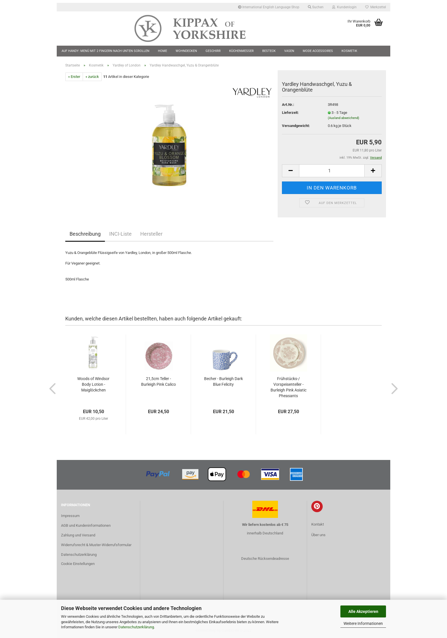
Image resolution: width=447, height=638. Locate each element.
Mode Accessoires (318, 51)
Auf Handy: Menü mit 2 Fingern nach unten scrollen (105, 51)
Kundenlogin (344, 7)
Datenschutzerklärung (136, 627)
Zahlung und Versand (78, 535)
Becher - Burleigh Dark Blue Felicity (223, 381)
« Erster (74, 76)
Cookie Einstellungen (78, 564)
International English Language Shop (268, 7)
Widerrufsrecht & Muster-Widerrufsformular (96, 545)
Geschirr (213, 51)
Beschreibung (85, 234)
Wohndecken (186, 51)
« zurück (92, 76)
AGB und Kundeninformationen (86, 525)
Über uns (318, 535)
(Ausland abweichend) (343, 118)
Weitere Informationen (363, 623)
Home (162, 51)
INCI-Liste (120, 234)
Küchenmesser (241, 51)
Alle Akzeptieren (363, 611)
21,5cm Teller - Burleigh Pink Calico (158, 381)
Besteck (269, 51)
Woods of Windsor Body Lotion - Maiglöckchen (93, 384)
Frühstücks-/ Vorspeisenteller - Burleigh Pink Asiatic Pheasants (288, 387)
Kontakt (317, 524)
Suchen (316, 7)
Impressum (70, 516)
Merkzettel (375, 7)
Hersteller (151, 234)
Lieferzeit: (290, 112)
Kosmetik (349, 51)
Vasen (289, 51)
